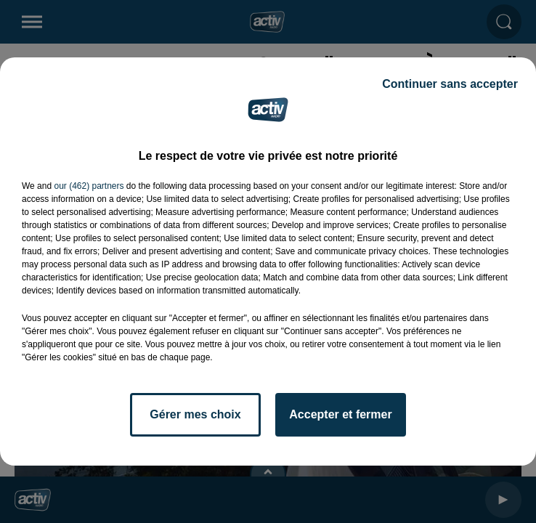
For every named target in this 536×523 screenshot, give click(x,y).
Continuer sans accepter (450, 84)
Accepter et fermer (340, 414)
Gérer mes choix (195, 414)
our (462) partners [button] (88, 186)
